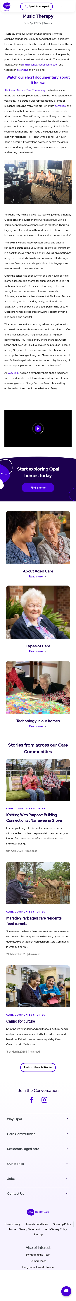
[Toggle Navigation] (69, 6)
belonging (22, 69)
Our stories (15, 1164)
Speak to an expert (37, 6)
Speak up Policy (62, 1224)
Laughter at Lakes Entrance (38, 1267)
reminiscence (29, 64)
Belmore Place (38, 1261)
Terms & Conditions (37, 1224)
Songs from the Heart (38, 1254)
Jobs (11, 1178)
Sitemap (38, 1234)
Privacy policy (12, 1224)
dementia (60, 105)
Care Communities (21, 1134)
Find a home (38, 487)
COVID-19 (13, 372)
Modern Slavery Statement (24, 1229)
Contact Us (15, 1193)
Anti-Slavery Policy (56, 1229)
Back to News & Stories (38, 1067)
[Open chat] (66, 1291)
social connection (48, 64)
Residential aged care (23, 1149)
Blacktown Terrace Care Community (24, 90)
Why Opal (14, 1119)
